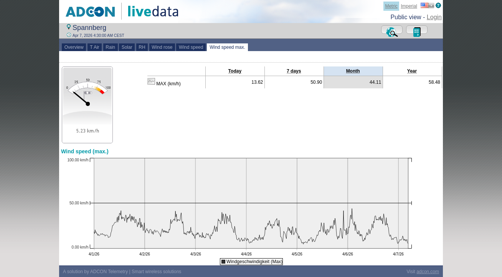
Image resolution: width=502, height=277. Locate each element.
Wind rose (162, 47)
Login (434, 17)
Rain (110, 47)
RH (142, 47)
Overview (74, 47)
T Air (95, 47)
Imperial (409, 6)
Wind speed (191, 47)
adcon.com (427, 271)
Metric (391, 6)
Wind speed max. (227, 47)
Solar (127, 47)
